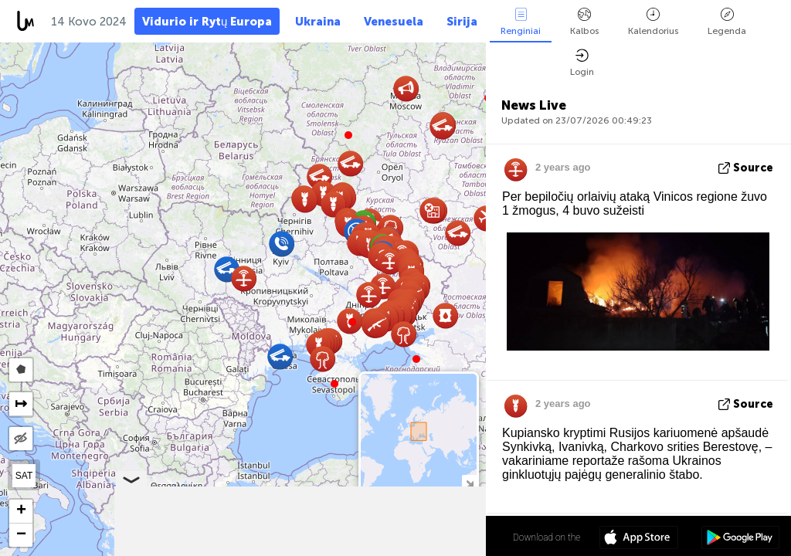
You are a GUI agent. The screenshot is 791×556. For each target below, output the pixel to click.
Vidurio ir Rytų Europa (207, 22)
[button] (352, 322)
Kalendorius (653, 22)
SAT (23, 475)
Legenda (727, 22)
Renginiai (521, 22)
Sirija (461, 22)
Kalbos (584, 22)
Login (582, 63)
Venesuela (393, 22)
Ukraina (318, 22)
